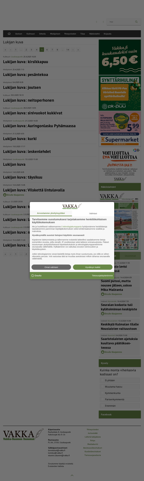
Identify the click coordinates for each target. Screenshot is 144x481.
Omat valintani (51, 267)
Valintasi (93, 213)
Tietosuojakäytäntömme (102, 275)
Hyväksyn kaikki (92, 267)
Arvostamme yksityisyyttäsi (51, 213)
